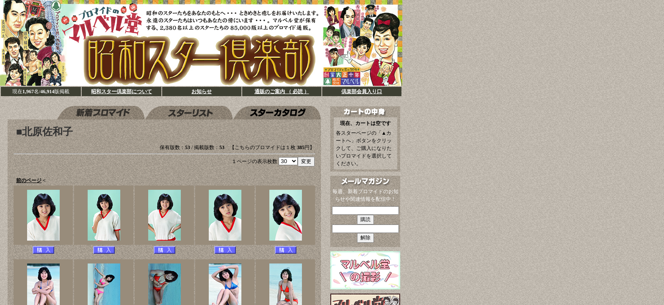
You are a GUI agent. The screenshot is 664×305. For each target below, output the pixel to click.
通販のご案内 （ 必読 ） (282, 91)
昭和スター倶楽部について (121, 91)
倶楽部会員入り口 (361, 91)
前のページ (29, 180)
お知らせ (201, 91)
